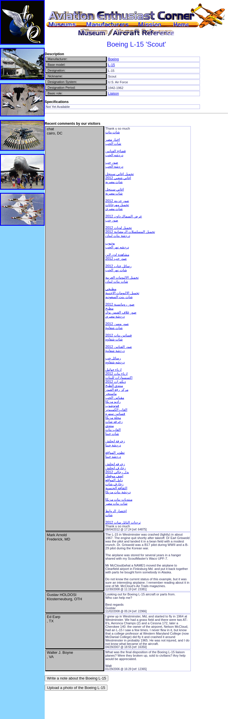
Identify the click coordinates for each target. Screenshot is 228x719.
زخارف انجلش (115, 468)
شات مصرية (114, 193)
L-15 (111, 65)
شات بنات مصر (116, 504)
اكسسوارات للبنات (118, 378)
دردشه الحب (114, 155)
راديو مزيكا (113, 402)
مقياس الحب (114, 398)
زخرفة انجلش (115, 441)
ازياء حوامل (113, 370)
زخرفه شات (114, 422)
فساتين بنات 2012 (118, 335)
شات (109, 515)
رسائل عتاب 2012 (118, 266)
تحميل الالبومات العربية (122, 278)
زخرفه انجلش (115, 464)
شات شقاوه (114, 339)
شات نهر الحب (116, 270)
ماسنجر (111, 394)
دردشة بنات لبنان (117, 236)
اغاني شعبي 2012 (118, 178)
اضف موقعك (114, 476)
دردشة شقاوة (115, 351)
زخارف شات (114, 484)
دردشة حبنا (113, 445)
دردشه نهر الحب (117, 247)
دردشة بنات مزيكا (118, 492)
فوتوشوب (112, 406)
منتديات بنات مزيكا (118, 500)
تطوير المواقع (115, 453)
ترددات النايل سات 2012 (123, 522)
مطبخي (110, 289)
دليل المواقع (114, 480)
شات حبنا (112, 434)
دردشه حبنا (113, 457)
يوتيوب (110, 243)
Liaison (113, 94)
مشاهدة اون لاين (117, 255)
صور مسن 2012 (117, 324)
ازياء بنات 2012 (116, 374)
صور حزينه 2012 (117, 201)
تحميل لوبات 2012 (118, 228)
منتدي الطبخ (114, 386)
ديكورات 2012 (115, 382)
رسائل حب (113, 358)
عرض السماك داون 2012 (123, 216)
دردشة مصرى (115, 316)
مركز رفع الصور (116, 390)
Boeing (113, 59)
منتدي (109, 426)
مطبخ (109, 308)
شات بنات (112, 132)
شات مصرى (114, 209)
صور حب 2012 (116, 259)
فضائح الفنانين (115, 151)
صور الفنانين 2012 (118, 347)
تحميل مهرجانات (117, 205)
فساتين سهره (115, 414)
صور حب (111, 163)
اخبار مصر (112, 140)
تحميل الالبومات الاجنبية (122, 293)
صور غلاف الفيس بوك (120, 312)
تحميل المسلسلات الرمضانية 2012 (130, 232)
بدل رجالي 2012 (117, 472)
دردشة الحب (114, 167)
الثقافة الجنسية (116, 488)
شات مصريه (114, 182)
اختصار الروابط (116, 511)
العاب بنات (113, 430)
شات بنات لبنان (116, 282)
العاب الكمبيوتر (116, 410)
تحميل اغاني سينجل (119, 174)
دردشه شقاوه (115, 362)
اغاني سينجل (114, 189)
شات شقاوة (114, 328)
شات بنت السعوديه (119, 297)
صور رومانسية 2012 (119, 304)
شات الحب (113, 144)
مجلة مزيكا (113, 418)
